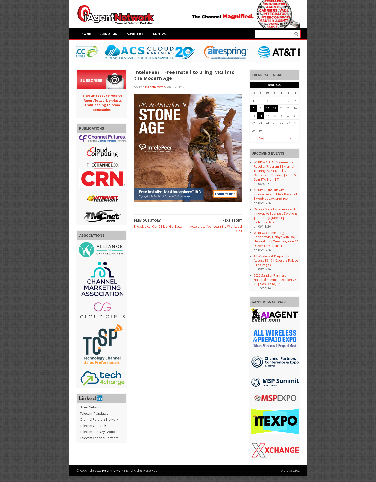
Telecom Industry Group (97, 431)
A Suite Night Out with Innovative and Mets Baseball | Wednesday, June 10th (275, 194)
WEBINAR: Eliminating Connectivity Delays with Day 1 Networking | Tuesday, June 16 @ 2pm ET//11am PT (276, 239)
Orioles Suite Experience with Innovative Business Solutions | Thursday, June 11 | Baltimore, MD (276, 215)
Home (86, 33)
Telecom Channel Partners (99, 438)
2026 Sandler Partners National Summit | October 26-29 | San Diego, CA (275, 279)
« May (260, 138)
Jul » (288, 138)
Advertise (135, 33)
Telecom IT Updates (94, 413)
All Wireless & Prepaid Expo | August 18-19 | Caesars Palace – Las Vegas (276, 260)
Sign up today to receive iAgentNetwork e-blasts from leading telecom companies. (102, 102)
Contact (160, 33)
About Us (108, 33)
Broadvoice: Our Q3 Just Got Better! (159, 226)
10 (267, 108)
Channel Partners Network (99, 419)
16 (260, 115)
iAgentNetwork (155, 87)
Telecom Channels (93, 425)
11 (274, 108)
